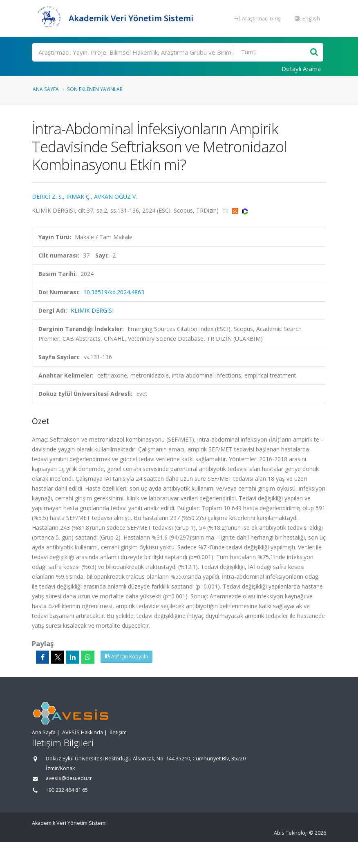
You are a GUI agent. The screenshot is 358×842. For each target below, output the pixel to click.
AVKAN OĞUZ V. (115, 196)
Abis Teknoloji (291, 832)
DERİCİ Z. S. (47, 196)
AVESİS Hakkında (82, 732)
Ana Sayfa (46, 89)
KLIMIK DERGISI (92, 310)
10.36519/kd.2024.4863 (113, 292)
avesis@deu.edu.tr (69, 778)
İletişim (118, 732)
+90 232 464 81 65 (67, 789)
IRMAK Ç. (78, 196)
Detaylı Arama (301, 68)
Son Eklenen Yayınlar (95, 89)
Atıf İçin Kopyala (126, 656)
